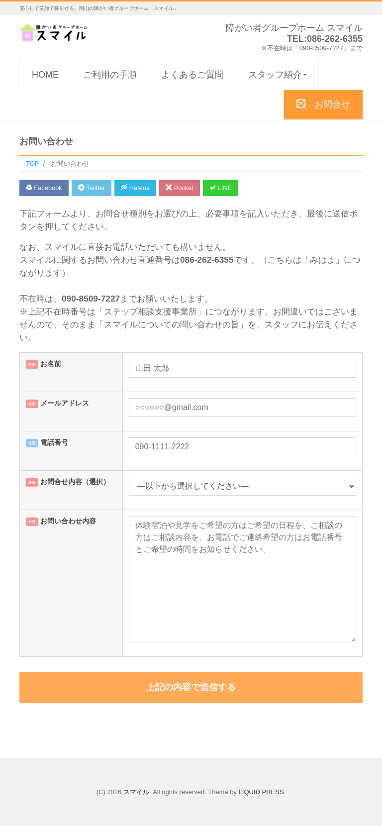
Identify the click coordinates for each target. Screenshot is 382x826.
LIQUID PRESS (261, 792)
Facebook (44, 188)
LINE (223, 188)
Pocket (181, 188)
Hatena (137, 188)
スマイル (136, 792)
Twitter (92, 188)
